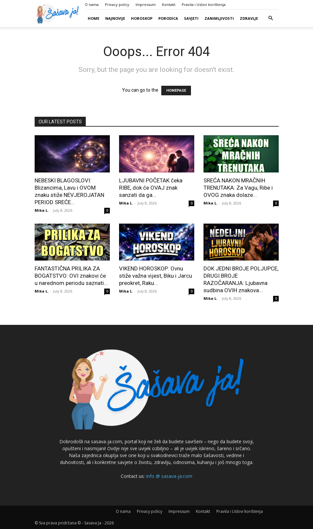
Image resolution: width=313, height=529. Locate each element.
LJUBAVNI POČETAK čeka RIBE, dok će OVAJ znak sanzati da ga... (150, 187)
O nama (92, 4)
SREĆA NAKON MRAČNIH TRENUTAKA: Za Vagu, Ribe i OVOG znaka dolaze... (238, 187)
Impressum (146, 4)
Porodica (168, 18)
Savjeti (191, 18)
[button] (271, 18)
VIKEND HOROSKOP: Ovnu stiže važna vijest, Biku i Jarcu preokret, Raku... (155, 275)
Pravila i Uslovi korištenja (204, 4)
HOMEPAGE (176, 90)
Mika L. (41, 210)
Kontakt (168, 4)
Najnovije (115, 18)
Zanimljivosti (219, 18)
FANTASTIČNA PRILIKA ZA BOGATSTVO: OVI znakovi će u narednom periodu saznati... (71, 275)
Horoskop (141, 18)
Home (93, 18)
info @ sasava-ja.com (169, 476)
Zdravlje (249, 18)
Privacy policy (117, 4)
